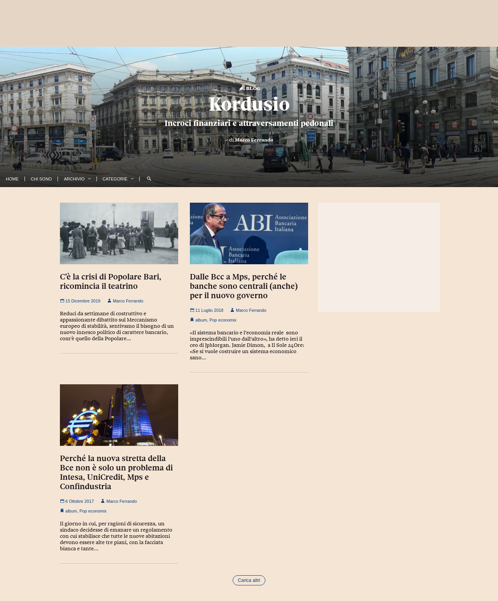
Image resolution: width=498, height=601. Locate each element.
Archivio (74, 179)
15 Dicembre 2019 (80, 301)
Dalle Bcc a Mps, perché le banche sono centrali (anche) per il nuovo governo (244, 286)
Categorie (115, 179)
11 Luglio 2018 (206, 310)
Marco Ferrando (254, 140)
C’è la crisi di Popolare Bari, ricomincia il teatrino (110, 281)
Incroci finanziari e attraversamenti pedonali (249, 123)
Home (12, 179)
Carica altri (249, 580)
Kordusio (249, 104)
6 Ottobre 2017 (77, 501)
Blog (249, 88)
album (201, 320)
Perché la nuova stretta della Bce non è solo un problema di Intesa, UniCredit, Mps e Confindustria (116, 472)
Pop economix (223, 320)
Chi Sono (41, 179)
